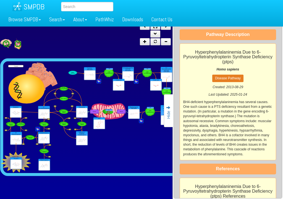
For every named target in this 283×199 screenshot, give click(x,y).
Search (57, 19)
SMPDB (33, 7)
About (80, 19)
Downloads (132, 19)
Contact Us (161, 19)
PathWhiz (104, 19)
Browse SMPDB (24, 19)
